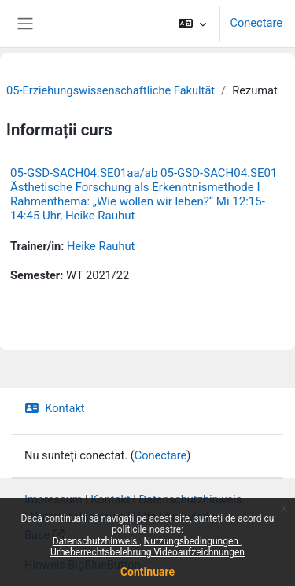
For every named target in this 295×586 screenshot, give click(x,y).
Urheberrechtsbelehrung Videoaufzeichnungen (147, 552)
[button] (192, 23)
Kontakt (54, 408)
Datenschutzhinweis (96, 541)
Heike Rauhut (101, 246)
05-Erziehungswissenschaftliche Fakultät (110, 90)
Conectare (256, 23)
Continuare (147, 572)
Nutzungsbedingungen (192, 541)
